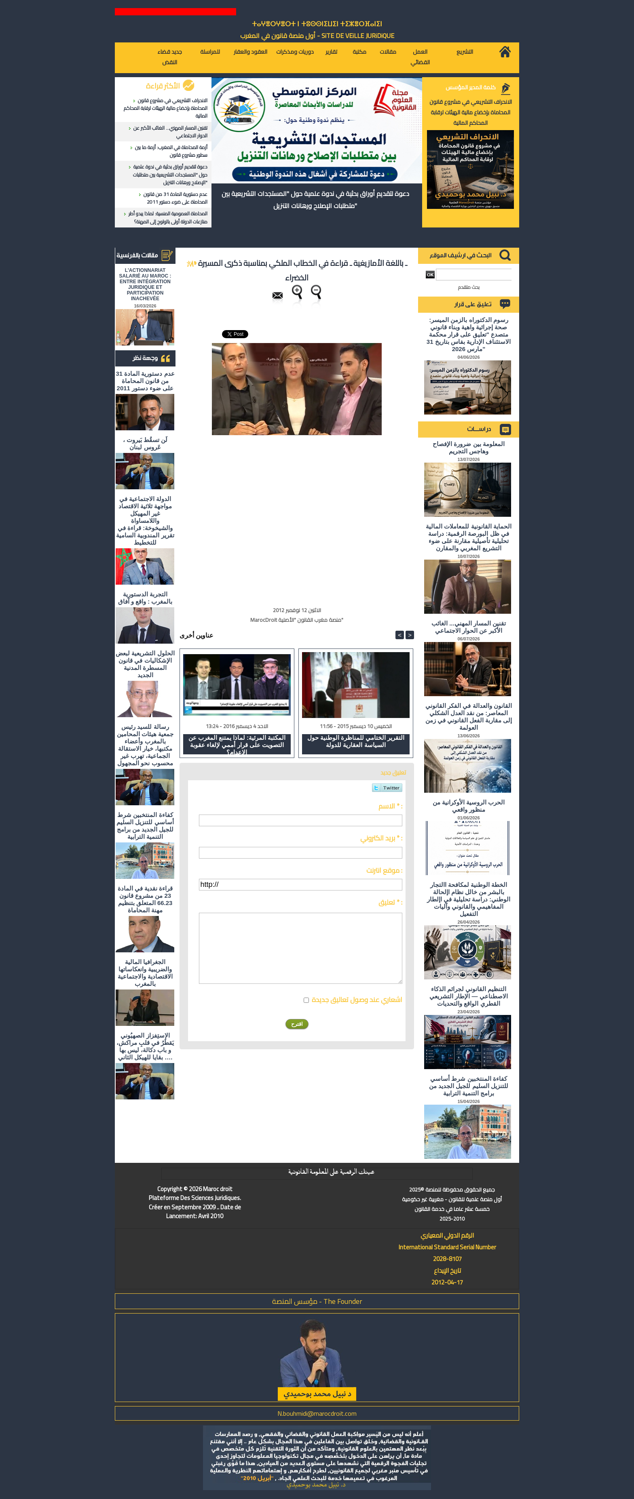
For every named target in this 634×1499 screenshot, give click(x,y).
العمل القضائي (420, 56)
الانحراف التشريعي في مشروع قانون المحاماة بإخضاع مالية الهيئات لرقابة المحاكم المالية (165, 108)
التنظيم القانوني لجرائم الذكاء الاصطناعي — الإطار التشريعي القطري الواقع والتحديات (468, 996)
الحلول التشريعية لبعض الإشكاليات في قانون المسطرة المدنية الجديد (145, 664)
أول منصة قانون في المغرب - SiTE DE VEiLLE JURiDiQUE (317, 35)
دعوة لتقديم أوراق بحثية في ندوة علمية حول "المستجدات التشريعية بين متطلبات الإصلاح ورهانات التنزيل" (170, 174)
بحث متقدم (469, 287)
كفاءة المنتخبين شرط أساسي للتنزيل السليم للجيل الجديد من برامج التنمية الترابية (144, 825)
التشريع (464, 51)
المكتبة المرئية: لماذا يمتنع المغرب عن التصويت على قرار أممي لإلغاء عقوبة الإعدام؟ (237, 744)
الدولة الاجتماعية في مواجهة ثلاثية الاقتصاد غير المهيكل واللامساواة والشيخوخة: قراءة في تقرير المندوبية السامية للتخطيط (145, 520)
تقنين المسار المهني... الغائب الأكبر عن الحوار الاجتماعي (170, 131)
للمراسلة (210, 51)
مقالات (388, 51)
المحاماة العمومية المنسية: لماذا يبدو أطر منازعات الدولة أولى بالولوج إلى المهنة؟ (168, 217)
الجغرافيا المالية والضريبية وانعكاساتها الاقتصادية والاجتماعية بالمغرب (145, 972)
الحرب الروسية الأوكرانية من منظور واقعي (469, 806)
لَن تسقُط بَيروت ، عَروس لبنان (145, 443)
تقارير (331, 51)
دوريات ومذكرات (295, 51)
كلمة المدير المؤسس (471, 87)
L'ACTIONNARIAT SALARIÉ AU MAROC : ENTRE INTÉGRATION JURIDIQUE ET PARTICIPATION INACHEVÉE (145, 284)
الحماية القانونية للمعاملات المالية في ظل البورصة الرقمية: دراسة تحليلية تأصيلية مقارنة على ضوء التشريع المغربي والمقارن (468, 537)
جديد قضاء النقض (169, 56)
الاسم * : (390, 806)
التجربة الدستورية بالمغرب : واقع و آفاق (145, 598)
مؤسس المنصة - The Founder (317, 1301)
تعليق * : (390, 902)
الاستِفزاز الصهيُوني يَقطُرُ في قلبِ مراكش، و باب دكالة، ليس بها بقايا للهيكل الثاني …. (145, 1046)
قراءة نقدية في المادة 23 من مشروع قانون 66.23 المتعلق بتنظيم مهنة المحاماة (145, 899)
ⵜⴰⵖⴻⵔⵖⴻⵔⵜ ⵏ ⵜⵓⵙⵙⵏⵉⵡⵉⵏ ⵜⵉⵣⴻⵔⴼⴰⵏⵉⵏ (317, 24)
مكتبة (359, 51)
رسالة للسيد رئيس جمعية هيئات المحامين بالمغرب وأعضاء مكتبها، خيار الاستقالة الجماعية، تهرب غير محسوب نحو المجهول (145, 744)
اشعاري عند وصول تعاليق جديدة (357, 999)
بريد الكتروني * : (381, 838)
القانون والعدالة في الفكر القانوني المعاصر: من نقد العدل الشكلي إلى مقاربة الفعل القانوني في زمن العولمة (468, 716)
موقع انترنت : (384, 870)
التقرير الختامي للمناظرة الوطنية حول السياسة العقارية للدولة (356, 741)
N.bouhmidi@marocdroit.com (317, 1413)
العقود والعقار (250, 51)
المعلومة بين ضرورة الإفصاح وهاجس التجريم (469, 447)
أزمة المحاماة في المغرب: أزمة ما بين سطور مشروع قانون (171, 151)
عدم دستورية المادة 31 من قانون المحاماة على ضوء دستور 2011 (175, 197)
